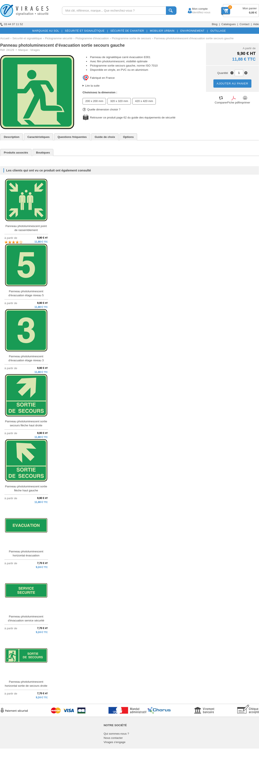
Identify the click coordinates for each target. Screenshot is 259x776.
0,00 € (253, 12)
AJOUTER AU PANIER (232, 83)
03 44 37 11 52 (11, 24)
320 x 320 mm (119, 101)
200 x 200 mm (94, 101)
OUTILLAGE (217, 30)
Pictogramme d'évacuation (92, 38)
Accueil (4, 38)
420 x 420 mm (144, 101)
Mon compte (196, 8)
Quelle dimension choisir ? (102, 109)
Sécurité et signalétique (27, 38)
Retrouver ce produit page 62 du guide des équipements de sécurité (132, 117)
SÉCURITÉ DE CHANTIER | (128, 30)
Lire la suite (92, 85)
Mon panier (250, 8)
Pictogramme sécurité (58, 38)
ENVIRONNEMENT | (193, 30)
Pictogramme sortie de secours (131, 38)
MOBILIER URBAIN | (163, 30)
